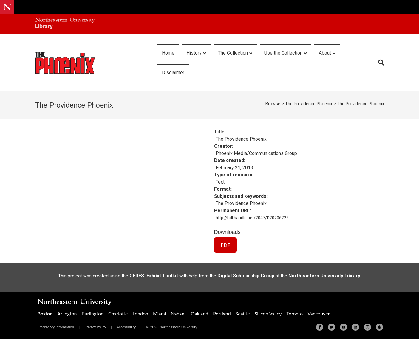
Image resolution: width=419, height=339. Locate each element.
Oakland (199, 313)
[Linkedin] (355, 326)
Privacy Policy (95, 326)
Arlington (67, 313)
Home (168, 53)
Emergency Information (56, 326)
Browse (264, 103)
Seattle (243, 313)
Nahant (178, 313)
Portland (222, 313)
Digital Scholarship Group (246, 276)
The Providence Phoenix (302, 103)
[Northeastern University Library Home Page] (65, 24)
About (325, 53)
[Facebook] (319, 326)
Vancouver (318, 313)
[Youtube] (343, 326)
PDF (225, 245)
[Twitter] (331, 326)
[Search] (379, 62)
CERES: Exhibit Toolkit (154, 276)
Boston (45, 313)
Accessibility (126, 326)
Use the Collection (283, 53)
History (194, 53)
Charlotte (118, 313)
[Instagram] (367, 326)
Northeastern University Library (325, 276)
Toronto (294, 313)
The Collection (233, 53)
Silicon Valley (268, 313)
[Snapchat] (379, 326)
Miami (159, 313)
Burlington (92, 313)
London (140, 313)
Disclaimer (173, 72)
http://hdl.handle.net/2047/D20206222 (256, 217)
